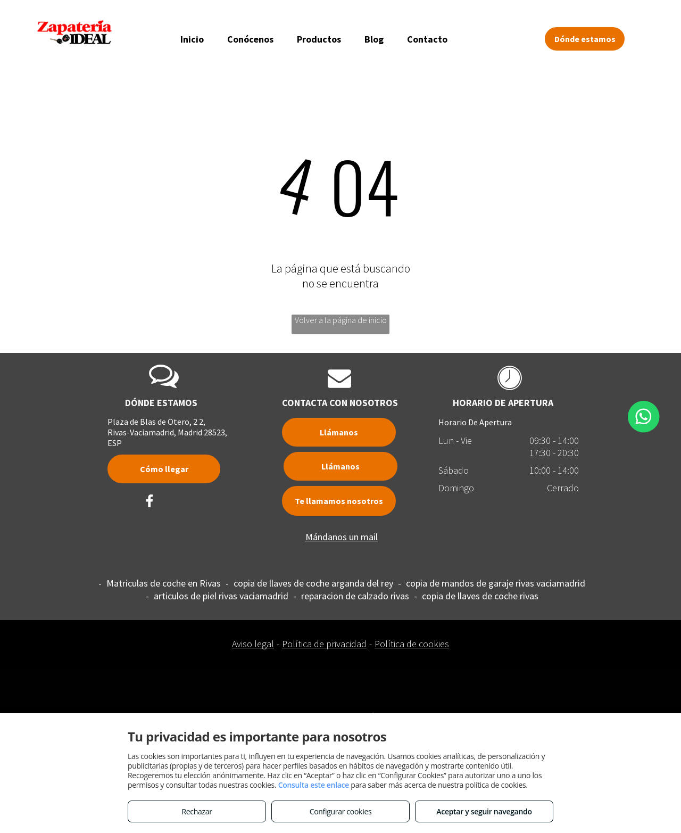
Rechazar (196, 811)
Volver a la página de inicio (341, 320)
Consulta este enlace (313, 785)
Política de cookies (412, 644)
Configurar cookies (341, 811)
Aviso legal (253, 644)
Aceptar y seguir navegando (483, 811)
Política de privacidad (324, 644)
